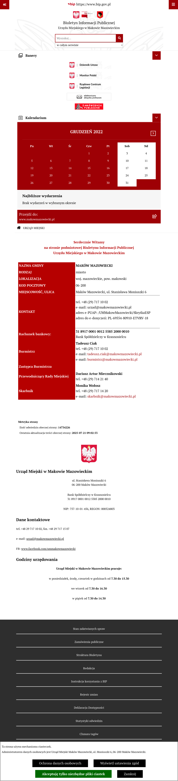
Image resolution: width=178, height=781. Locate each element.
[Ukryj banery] (156, 55)
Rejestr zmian (89, 694)
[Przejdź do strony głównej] (89, 21)
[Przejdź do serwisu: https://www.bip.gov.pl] (89, 4)
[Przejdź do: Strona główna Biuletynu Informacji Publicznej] (19, 228)
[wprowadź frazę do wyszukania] (85, 38)
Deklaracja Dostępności (89, 708)
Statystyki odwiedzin (89, 721)
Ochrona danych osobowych (60, 763)
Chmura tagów (89, 734)
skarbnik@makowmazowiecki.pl (111, 396)
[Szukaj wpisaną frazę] (119, 38)
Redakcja (89, 668)
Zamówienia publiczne (89, 642)
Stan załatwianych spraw (89, 629)
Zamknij (130, 774)
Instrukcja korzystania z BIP (89, 681)
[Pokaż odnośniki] (4, 4)
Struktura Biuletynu (89, 655)
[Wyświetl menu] (173, 4)
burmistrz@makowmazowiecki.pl (112, 359)
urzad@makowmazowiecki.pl (45, 539)
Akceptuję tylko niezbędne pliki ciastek (73, 774)
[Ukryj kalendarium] (156, 118)
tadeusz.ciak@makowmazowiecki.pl (114, 354)
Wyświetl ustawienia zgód (119, 763)
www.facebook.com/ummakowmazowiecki (48, 549)
